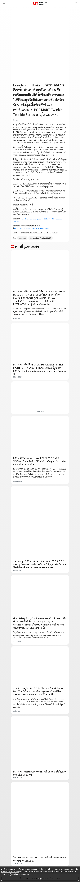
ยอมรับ (40, 879)
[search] (76, 3)
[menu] (4, 3)
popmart (22, 238)
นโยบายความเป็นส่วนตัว (10, 872)
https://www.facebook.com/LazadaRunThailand (32, 228)
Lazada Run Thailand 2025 (40, 238)
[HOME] (40, 3)
